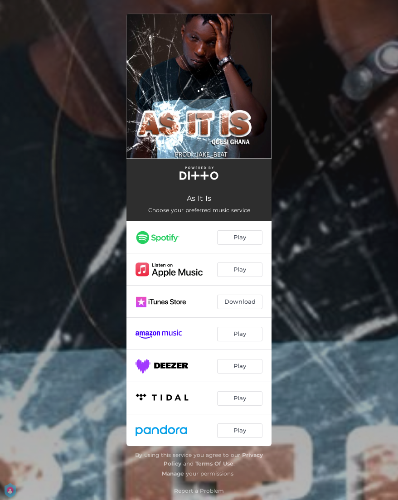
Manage (173, 473)
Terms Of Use (214, 463)
